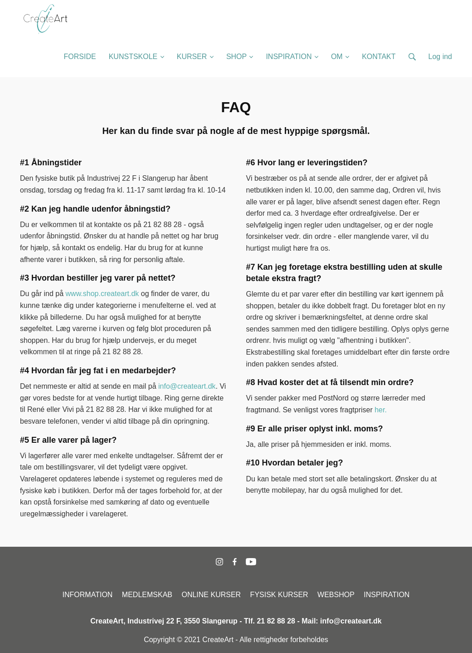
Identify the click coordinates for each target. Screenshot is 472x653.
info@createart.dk (187, 386)
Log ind (440, 56)
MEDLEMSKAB (147, 595)
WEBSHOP (336, 595)
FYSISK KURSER (279, 595)
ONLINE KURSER (211, 595)
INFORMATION (88, 595)
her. (381, 410)
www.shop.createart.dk (102, 293)
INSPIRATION (386, 595)
